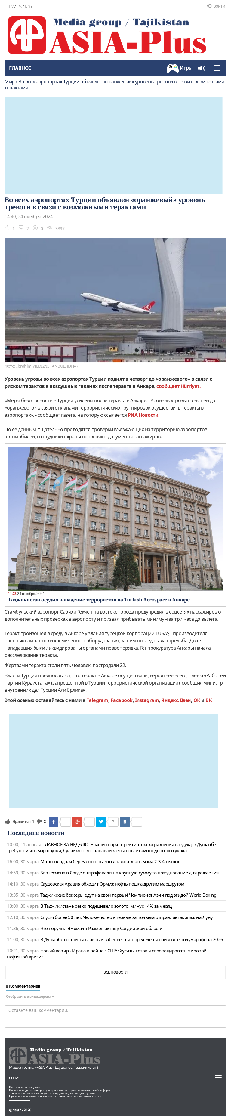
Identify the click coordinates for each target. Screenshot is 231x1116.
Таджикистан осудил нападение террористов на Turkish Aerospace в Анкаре (98, 599)
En (27, 6)
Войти (216, 6)
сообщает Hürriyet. (178, 386)
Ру (11, 6)
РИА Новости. (144, 415)
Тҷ (19, 6)
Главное (20, 68)
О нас (15, 1077)
